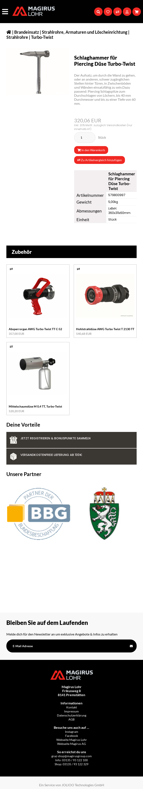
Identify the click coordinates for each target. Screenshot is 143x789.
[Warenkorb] (136, 11)
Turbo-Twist (42, 37)
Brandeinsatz (26, 32)
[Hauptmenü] (5, 11)
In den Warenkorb (91, 150)
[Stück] (84, 137)
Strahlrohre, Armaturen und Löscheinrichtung (84, 32)
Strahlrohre (17, 37)
